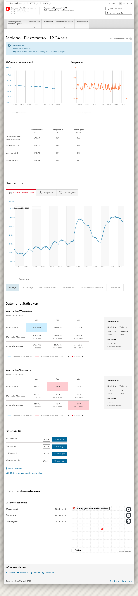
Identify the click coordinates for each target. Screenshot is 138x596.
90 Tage (12, 287)
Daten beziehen (15, 468)
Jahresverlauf (68, 287)
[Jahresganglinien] (46, 461)
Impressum (127, 581)
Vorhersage (28, 287)
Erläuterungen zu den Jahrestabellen (25, 473)
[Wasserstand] (46, 439)
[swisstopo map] (101, 529)
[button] (69, 356)
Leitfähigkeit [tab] (70, 192)
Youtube (24, 572)
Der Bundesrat (14, 3)
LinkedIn (36, 572)
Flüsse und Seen (34, 22)
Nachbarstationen (47, 287)
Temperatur (11, 446)
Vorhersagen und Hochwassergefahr (15, 23)
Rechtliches (115, 581)
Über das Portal (82, 22)
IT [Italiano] (127, 3)
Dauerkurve (115, 287)
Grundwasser (48, 22)
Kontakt (112, 3)
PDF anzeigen (59, 439)
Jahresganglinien (13, 460)
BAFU (44, 3)
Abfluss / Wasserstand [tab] (23, 192)
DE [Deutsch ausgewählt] (120, 3)
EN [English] (131, 3)
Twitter (11, 572)
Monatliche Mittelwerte (92, 287)
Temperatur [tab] (48, 192)
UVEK (31, 3)
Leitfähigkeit (11, 453)
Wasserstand (11, 439)
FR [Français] (124, 3)
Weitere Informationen (64, 22)
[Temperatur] (46, 446)
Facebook (49, 572)
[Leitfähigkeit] (46, 454)
